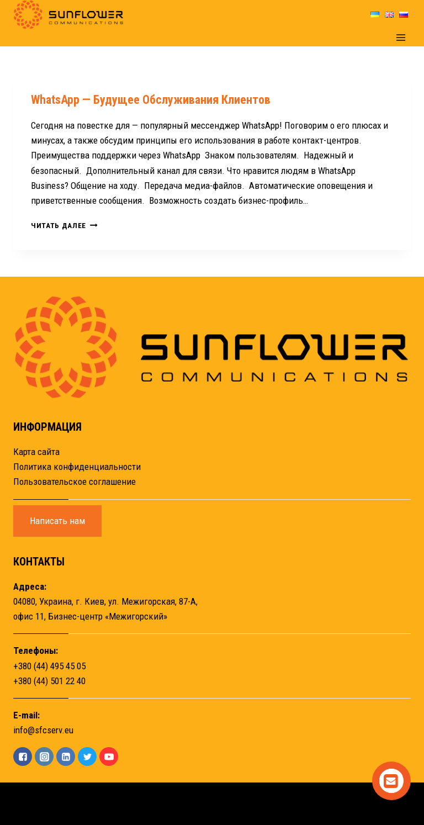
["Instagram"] (44, 756)
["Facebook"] (22, 756)
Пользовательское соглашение (74, 481)
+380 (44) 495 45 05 (49, 665)
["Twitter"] (87, 756)
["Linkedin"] (65, 756)
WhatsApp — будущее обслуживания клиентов (151, 100)
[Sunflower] (68, 14)
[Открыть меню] (400, 37)
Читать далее (64, 225)
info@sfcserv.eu (43, 730)
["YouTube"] (108, 756)
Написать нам (57, 520)
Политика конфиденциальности (77, 466)
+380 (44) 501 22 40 (49, 680)
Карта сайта (36, 451)
